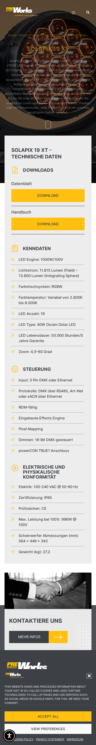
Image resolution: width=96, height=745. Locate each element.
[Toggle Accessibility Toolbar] (9, 736)
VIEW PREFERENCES (48, 733)
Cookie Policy (23, 743)
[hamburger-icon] (73, 13)
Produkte (26, 35)
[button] (89, 679)
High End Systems (49, 35)
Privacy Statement (50, 743)
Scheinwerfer (75, 35)
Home (12, 35)
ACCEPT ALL (48, 720)
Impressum (75, 743)
